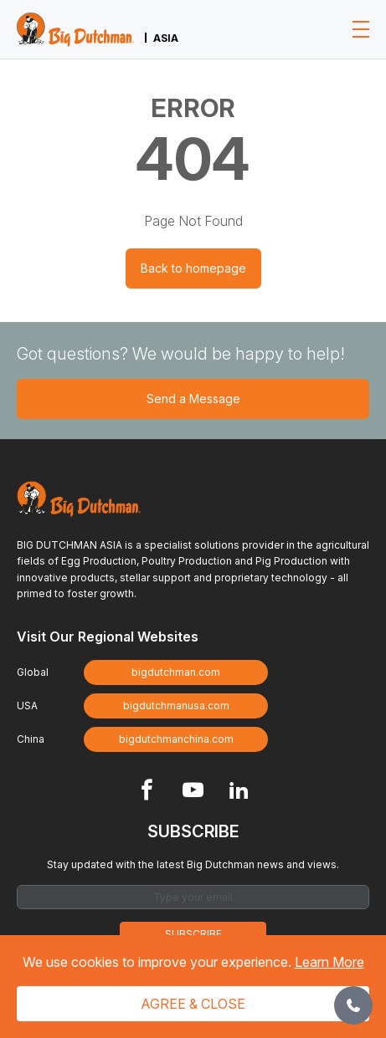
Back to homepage (193, 268)
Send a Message (193, 398)
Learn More (329, 962)
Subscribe (193, 934)
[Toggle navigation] (361, 29)
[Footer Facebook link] (146, 791)
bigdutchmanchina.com (176, 739)
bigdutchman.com (175, 672)
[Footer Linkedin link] (239, 791)
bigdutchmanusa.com (176, 705)
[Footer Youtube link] (193, 791)
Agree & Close (193, 1003)
